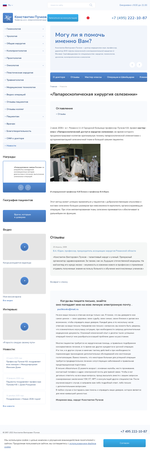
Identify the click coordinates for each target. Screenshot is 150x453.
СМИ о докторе (15, 138)
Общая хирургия (16, 43)
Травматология (15, 80)
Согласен (124, 442)
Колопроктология (17, 50)
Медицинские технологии (21, 87)
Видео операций (16, 94)
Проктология (14, 58)
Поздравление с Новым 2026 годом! (23, 400)
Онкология (13, 65)
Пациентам (13, 116)
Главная (53, 86)
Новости (11, 145)
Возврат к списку (59, 282)
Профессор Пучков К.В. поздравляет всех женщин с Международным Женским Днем (23, 364)
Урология (12, 36)
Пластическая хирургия (20, 72)
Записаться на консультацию (71, 17)
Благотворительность (19, 131)
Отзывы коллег (15, 109)
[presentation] (21, 187)
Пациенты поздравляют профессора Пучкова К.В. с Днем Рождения (23, 383)
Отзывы (62, 114)
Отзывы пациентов (17, 101)
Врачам (11, 123)
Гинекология (14, 28)
